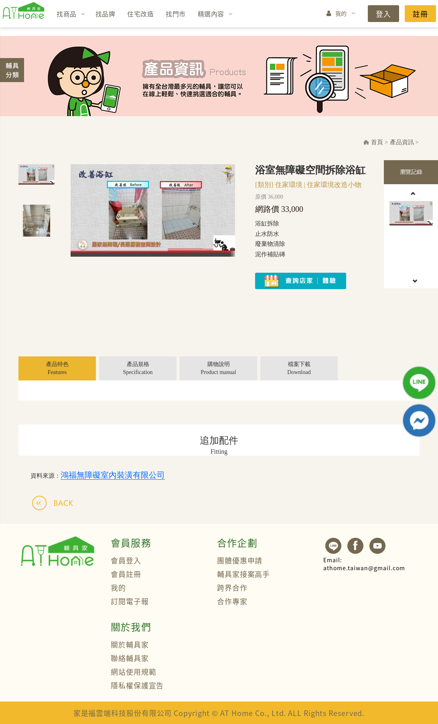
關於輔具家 (130, 644)
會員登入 (126, 560)
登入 (383, 13)
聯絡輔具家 (130, 658)
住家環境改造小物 (334, 185)
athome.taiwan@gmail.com (364, 564)
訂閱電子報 (130, 601)
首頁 (377, 142)
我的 (341, 13)
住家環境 (288, 185)
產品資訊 (402, 142)
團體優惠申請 (239, 560)
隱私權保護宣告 (137, 685)
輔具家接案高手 (243, 574)
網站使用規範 (133, 671)
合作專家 (232, 601)
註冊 (420, 13)
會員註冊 (126, 574)
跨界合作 (232, 587)
